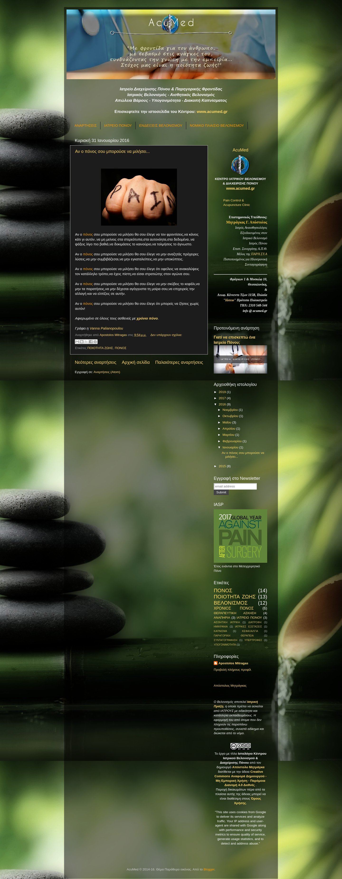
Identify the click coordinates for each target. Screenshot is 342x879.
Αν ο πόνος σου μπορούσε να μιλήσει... (112, 151)
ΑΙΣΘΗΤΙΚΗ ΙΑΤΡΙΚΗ (227, 622)
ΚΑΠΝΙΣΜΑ (220, 631)
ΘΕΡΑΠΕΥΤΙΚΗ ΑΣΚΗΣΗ (235, 613)
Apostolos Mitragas (233, 663)
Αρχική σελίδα (136, 362)
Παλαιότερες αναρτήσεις (179, 362)
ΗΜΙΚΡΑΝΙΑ (221, 626)
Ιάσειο (229, 300)
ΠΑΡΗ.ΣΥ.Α (259, 254)
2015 (223, 466)
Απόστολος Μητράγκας (230, 685)
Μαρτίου (229, 435)
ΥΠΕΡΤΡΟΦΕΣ (253, 640)
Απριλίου (229, 428)
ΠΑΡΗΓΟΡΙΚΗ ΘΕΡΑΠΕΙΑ (234, 635)
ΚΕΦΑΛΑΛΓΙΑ (250, 631)
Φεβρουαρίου (232, 441)
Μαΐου (227, 422)
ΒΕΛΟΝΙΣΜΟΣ (231, 603)
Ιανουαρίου (231, 447)
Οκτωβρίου (231, 416)
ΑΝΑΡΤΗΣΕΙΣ (86, 125)
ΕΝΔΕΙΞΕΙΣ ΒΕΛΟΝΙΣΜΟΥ (160, 125)
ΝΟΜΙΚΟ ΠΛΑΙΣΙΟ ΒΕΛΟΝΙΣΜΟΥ (217, 125)
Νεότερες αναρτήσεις (95, 362)
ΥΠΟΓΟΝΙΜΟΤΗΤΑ (225, 644)
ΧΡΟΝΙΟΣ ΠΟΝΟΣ (234, 608)
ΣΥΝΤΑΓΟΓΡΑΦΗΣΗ (225, 640)
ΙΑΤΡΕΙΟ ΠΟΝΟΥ (118, 125)
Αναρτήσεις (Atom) (107, 372)
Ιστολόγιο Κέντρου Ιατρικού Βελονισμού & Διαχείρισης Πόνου (243, 758)
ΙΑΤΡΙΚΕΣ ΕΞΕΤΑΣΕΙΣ (248, 626)
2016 (223, 404)
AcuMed (240, 150)
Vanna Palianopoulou (106, 328)
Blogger (209, 869)
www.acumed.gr (212, 111)
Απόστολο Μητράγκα (248, 767)
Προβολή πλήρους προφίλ (232, 669)
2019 (223, 392)
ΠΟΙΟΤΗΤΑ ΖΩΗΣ (100, 348)
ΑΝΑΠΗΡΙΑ (222, 617)
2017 (223, 398)
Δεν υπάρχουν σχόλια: (166, 335)
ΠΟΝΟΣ (120, 348)
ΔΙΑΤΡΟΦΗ (254, 622)
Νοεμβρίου (231, 410)
